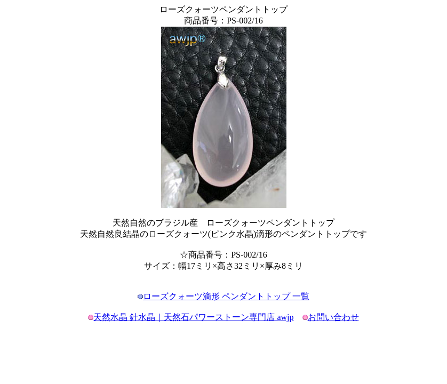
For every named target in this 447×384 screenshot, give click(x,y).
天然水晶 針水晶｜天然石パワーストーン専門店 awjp (193, 317)
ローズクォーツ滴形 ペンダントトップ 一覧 (226, 296)
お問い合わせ (333, 317)
